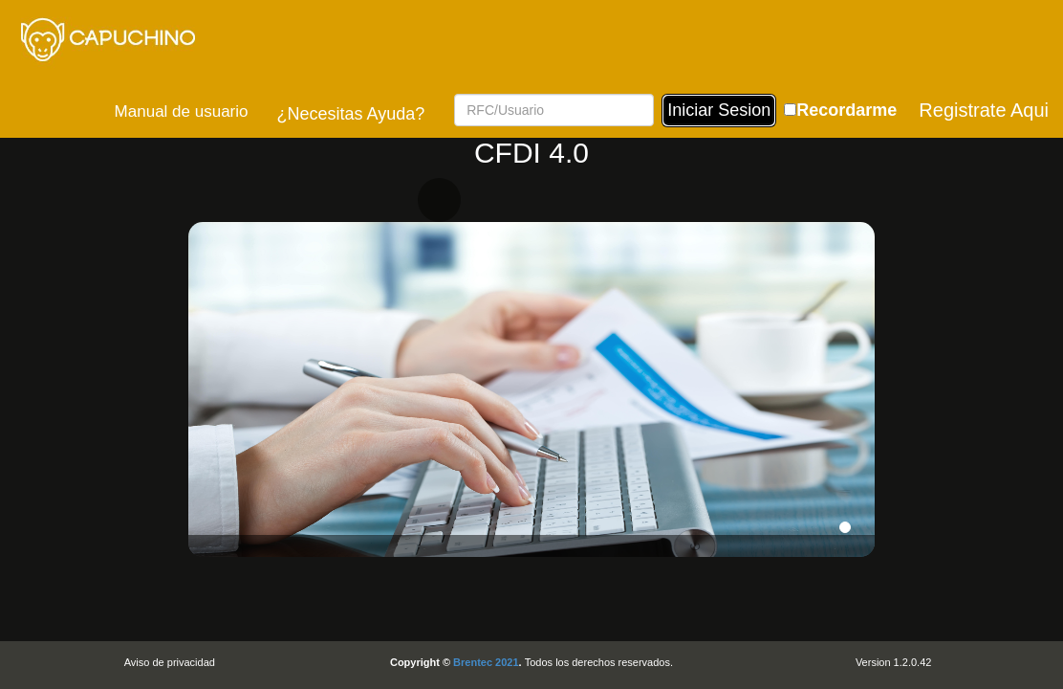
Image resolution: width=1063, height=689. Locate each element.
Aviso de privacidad (169, 662)
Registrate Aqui (984, 110)
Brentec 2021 (486, 662)
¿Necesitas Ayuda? (350, 113)
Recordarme (846, 110)
